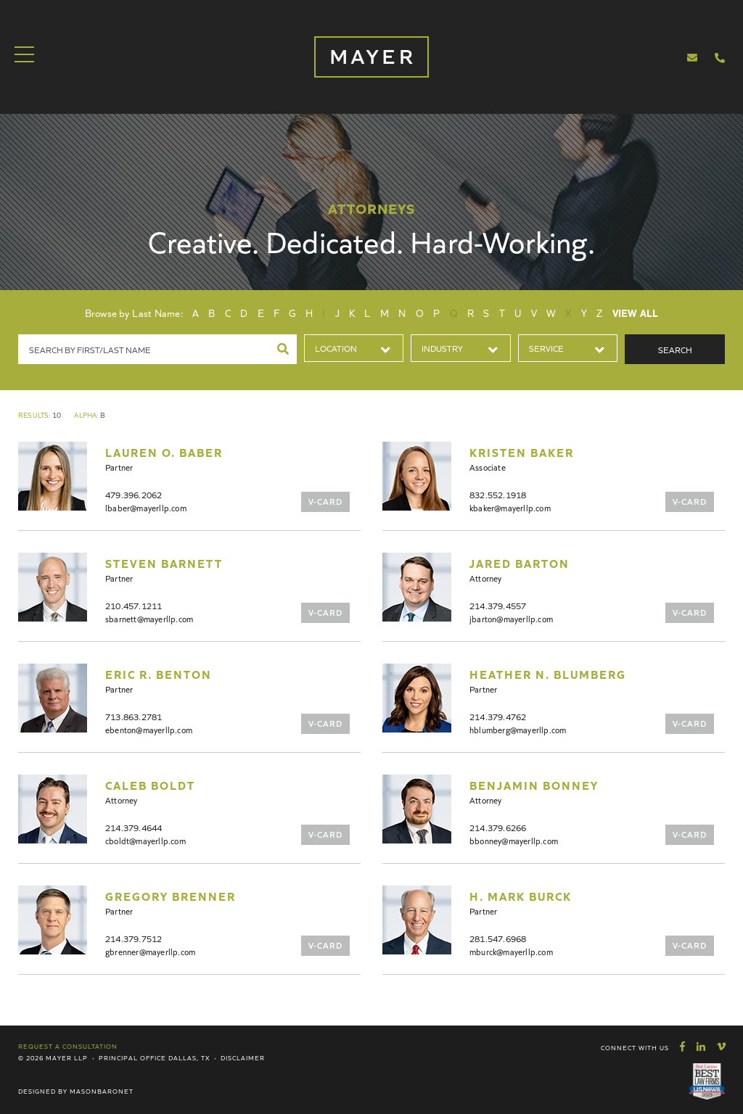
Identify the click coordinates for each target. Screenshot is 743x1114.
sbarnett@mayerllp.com (149, 618)
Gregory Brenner (170, 896)
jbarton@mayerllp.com (511, 618)
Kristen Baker (521, 452)
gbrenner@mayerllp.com (150, 951)
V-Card (325, 501)
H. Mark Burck (520, 896)
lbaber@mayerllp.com (145, 507)
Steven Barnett (164, 563)
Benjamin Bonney (534, 785)
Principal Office (132, 1057)
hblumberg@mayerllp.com (517, 729)
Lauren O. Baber (164, 452)
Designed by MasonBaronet (76, 1090)
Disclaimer (243, 1057)
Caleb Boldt (150, 785)
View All (635, 312)
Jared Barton (519, 563)
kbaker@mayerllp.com (510, 507)
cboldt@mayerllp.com (145, 840)
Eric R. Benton (158, 674)
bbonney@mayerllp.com (513, 840)
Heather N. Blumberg (547, 674)
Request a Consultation (68, 1045)
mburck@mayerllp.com (511, 951)
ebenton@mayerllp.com (148, 729)
